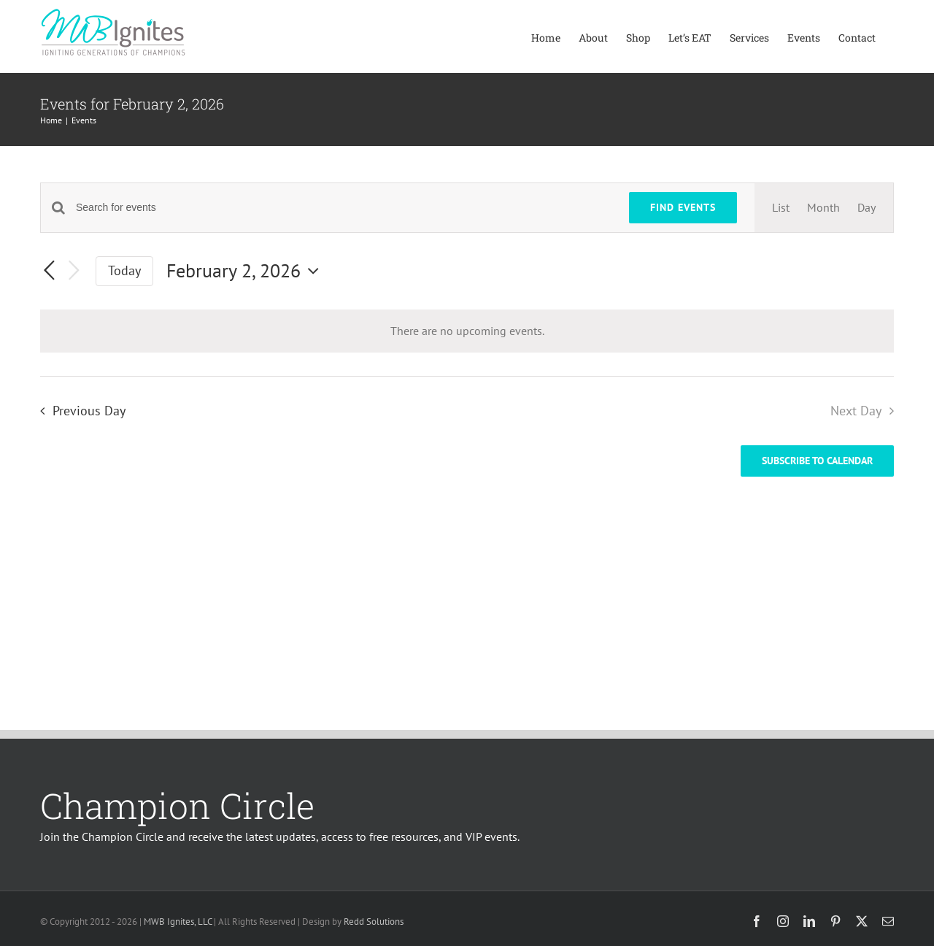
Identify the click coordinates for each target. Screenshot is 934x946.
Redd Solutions (374, 921)
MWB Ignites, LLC (178, 921)
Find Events (683, 207)
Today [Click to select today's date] (124, 270)
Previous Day (89, 410)
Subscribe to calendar (817, 461)
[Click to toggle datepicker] (246, 271)
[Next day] (73, 271)
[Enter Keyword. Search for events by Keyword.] (343, 208)
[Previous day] (49, 271)
